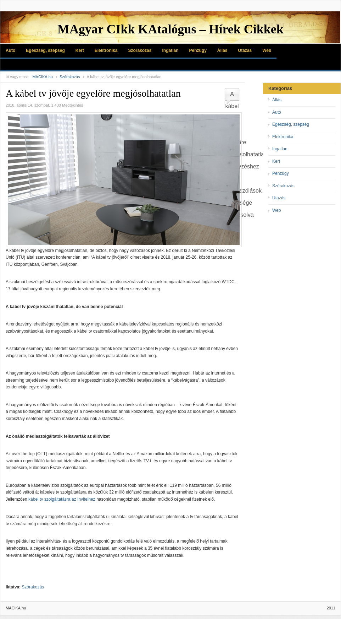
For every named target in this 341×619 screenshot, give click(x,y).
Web (266, 50)
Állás (222, 50)
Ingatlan (170, 50)
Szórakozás (139, 50)
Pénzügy (197, 50)
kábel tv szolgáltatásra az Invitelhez (61, 499)
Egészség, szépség (45, 50)
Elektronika (106, 50)
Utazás (245, 50)
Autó (10, 50)
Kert (80, 50)
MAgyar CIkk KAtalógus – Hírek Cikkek (170, 29)
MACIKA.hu (42, 77)
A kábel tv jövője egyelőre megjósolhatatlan (93, 93)
